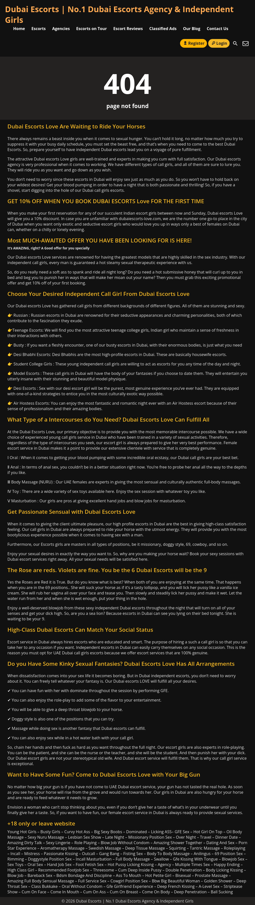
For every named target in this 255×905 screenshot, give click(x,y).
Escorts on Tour (91, 28)
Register (193, 43)
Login (219, 43)
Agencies (61, 28)
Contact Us (217, 28)
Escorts (38, 28)
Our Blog (191, 28)
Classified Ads (163, 28)
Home (19, 28)
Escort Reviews (128, 28)
